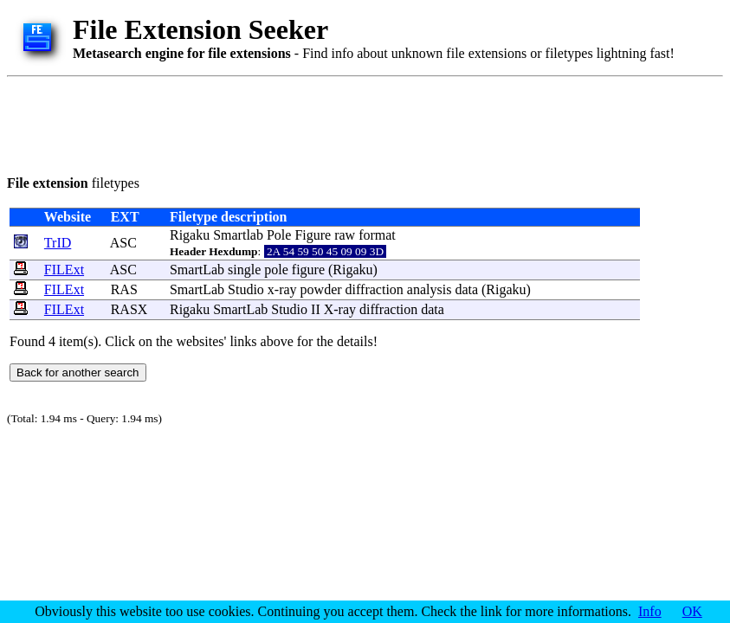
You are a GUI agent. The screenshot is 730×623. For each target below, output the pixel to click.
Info (650, 611)
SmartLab (197, 269)
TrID (57, 242)
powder (321, 289)
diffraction (375, 289)
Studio (246, 289)
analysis (429, 289)
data (466, 289)
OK (692, 611)
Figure (312, 235)
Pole (279, 235)
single (244, 269)
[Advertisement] (322, 123)
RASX (129, 309)
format (377, 235)
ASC (123, 242)
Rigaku (190, 235)
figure (308, 269)
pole (276, 269)
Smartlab (238, 235)
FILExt (64, 269)
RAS (124, 289)
